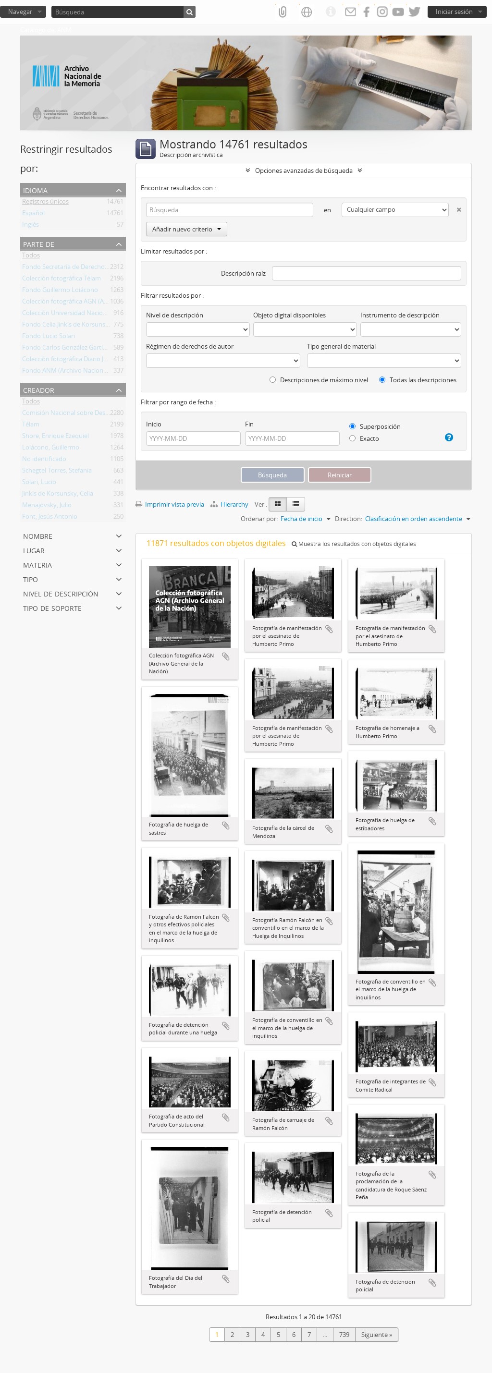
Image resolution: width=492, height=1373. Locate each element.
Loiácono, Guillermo (50, 449)
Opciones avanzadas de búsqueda (304, 170)
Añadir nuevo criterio (186, 229)
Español (33, 214)
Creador (38, 389)
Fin (249, 424)
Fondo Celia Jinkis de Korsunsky (67, 326)
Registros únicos (45, 203)
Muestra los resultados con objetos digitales (354, 544)
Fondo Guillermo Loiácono (60, 291)
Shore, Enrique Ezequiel (55, 437)
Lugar (34, 549)
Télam (30, 426)
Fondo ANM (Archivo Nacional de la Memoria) (87, 372)
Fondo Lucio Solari (48, 337)
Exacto (364, 438)
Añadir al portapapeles (226, 656)
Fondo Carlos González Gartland (68, 349)
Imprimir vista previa (169, 504)
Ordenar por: (259, 518)
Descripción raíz (243, 273)
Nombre (37, 535)
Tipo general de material (341, 346)
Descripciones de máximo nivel (319, 380)
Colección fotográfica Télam (61, 280)
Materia (37, 564)
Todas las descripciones (417, 380)
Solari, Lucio (39, 483)
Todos (31, 257)
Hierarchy (230, 504)
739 (344, 1334)
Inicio (153, 424)
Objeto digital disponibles (289, 315)
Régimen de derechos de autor (190, 346)
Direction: (348, 518)
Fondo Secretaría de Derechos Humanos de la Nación (98, 268)
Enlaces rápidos (331, 12)
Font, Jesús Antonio (49, 518)
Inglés (30, 226)
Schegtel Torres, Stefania (57, 472)
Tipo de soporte (52, 607)
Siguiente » (376, 1334)
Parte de (38, 243)
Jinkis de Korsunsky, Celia (57, 495)
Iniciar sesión (454, 11)
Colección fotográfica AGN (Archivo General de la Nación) (103, 303)
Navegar (20, 11)
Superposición (375, 426)
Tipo (30, 578)
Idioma (35, 189)
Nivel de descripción (60, 592)
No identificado (44, 460)
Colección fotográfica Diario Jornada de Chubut (89, 360)
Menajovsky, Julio (47, 506)
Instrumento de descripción (400, 315)
